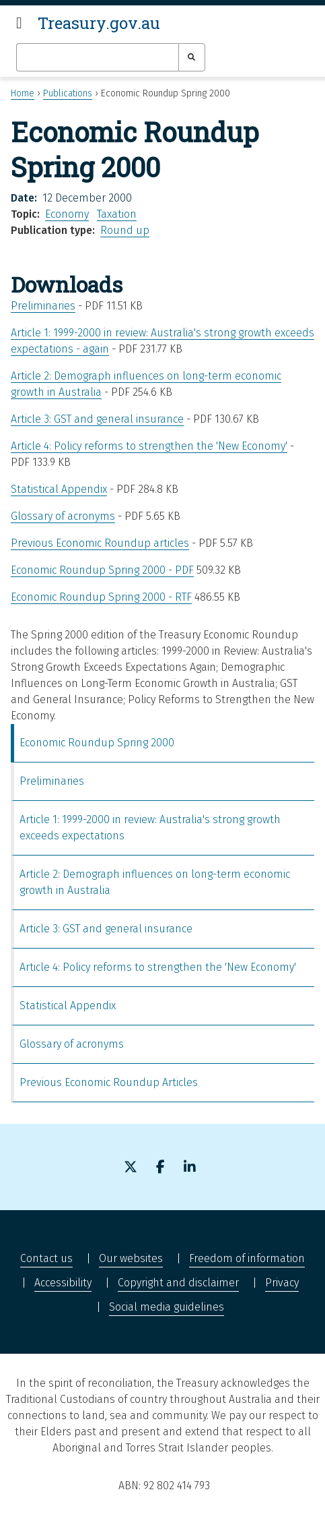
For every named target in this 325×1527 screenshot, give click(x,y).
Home (22, 93)
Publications (67, 93)
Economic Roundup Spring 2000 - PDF (102, 570)
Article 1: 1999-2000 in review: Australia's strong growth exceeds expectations (150, 827)
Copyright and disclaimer (178, 1282)
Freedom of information (247, 1258)
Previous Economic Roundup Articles (109, 1082)
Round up (124, 230)
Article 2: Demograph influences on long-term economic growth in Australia (155, 882)
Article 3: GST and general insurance (97, 419)
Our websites (131, 1258)
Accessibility (63, 1282)
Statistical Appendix (59, 489)
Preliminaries (43, 305)
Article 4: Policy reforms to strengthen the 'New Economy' (149, 446)
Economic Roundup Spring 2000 (97, 742)
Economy (67, 214)
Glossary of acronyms (63, 516)
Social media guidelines (166, 1306)
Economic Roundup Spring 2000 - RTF (101, 597)
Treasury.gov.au (99, 23)
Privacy (282, 1282)
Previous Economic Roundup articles (100, 543)
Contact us (46, 1258)
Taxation (117, 214)
